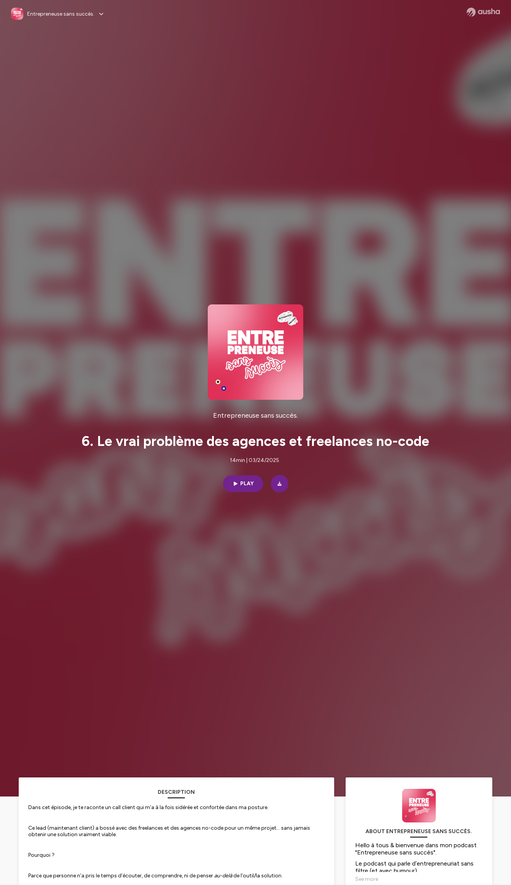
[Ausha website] (483, 12)
